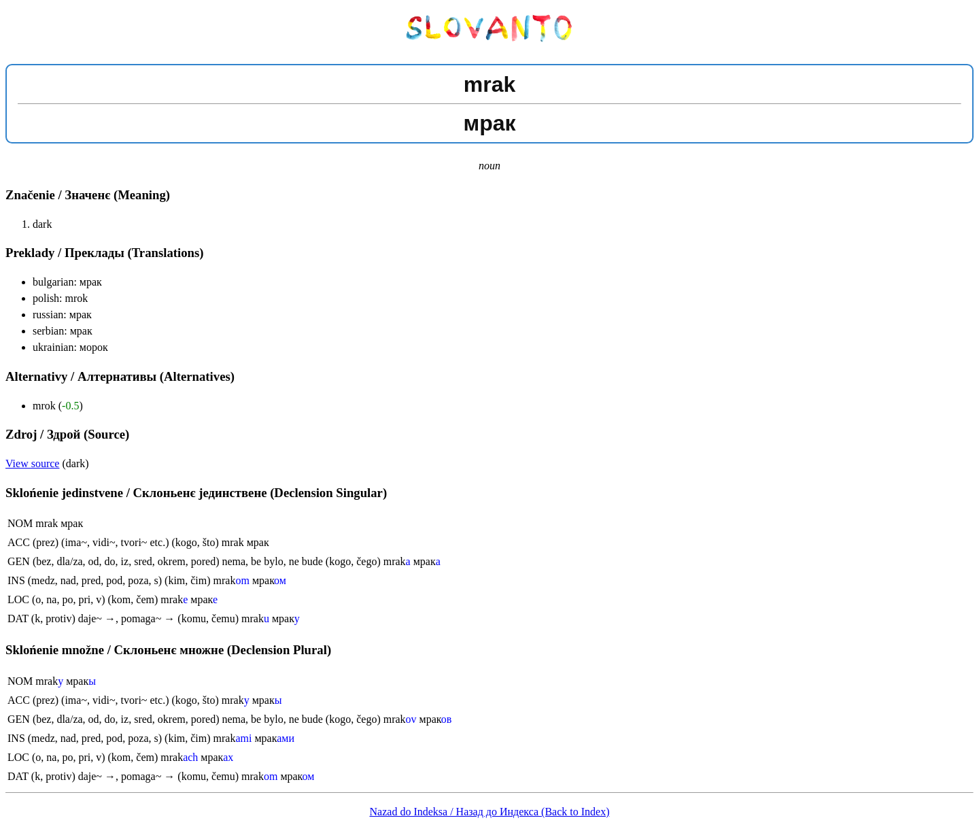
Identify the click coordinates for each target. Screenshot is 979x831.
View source (32, 463)
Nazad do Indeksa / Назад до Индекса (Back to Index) (490, 811)
